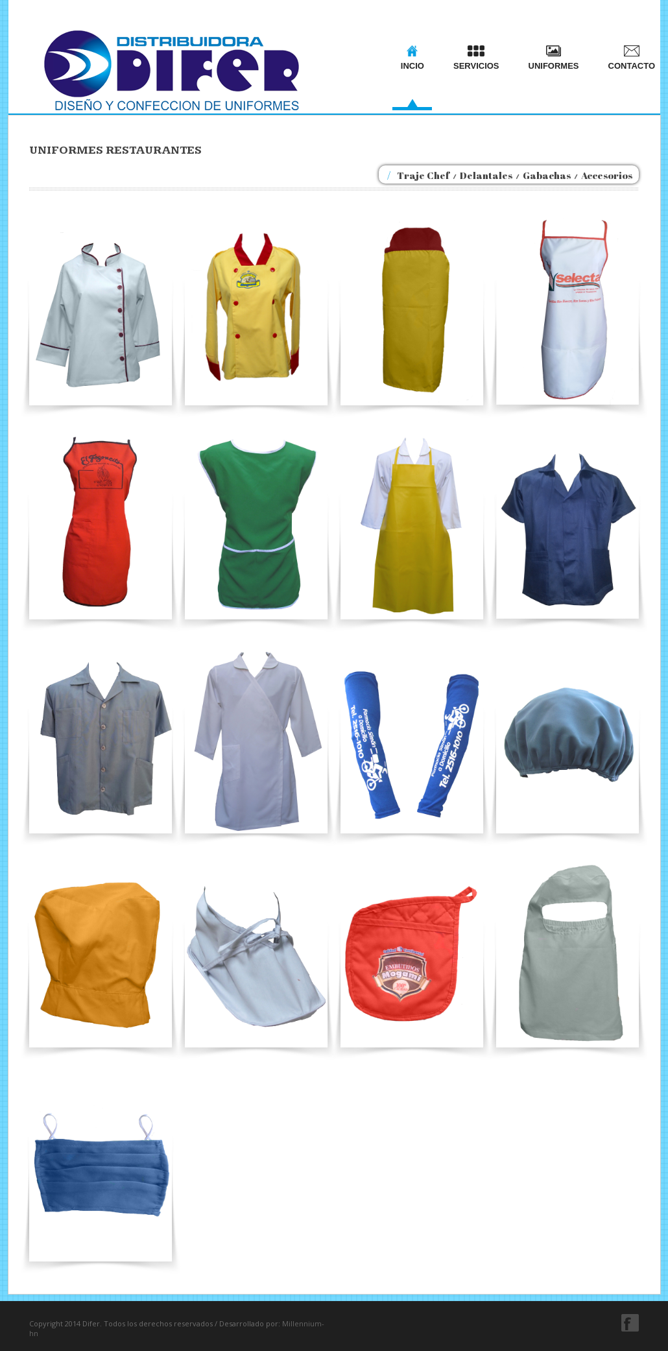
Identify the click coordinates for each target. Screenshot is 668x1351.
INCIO (412, 58)
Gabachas (547, 175)
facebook (630, 1323)
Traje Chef (423, 175)
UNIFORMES (554, 58)
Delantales (486, 175)
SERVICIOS (476, 58)
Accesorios (606, 175)
